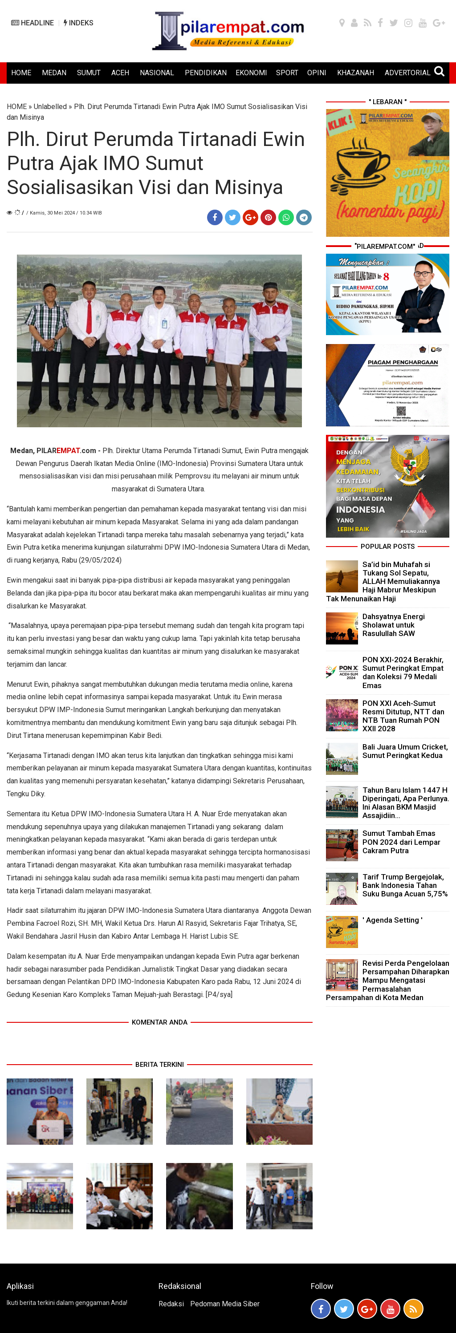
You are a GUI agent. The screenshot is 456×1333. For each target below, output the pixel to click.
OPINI (316, 73)
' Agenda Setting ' (392, 920)
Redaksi (171, 1304)
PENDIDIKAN (206, 73)
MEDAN (54, 73)
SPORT (287, 73)
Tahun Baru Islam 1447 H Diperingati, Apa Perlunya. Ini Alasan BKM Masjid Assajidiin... (405, 803)
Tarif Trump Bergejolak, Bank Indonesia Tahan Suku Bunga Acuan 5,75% (405, 885)
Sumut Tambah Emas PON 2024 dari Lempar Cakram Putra (401, 842)
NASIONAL (157, 73)
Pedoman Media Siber (225, 1304)
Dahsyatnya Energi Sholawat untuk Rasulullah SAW (393, 625)
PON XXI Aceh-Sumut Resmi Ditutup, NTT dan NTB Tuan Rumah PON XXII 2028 (403, 716)
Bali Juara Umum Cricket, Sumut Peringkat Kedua (405, 751)
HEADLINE (32, 23)
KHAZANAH (355, 73)
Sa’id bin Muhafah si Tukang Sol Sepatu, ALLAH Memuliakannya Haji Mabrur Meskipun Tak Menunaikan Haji (383, 581)
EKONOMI (251, 73)
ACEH (120, 73)
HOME (21, 73)
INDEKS (79, 23)
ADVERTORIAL (408, 73)
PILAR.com (66, 450)
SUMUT (89, 73)
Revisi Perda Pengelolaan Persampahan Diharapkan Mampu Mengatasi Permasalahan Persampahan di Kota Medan (387, 980)
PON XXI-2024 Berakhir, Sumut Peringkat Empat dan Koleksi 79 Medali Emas (403, 672)
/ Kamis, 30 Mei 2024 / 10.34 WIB (64, 213)
